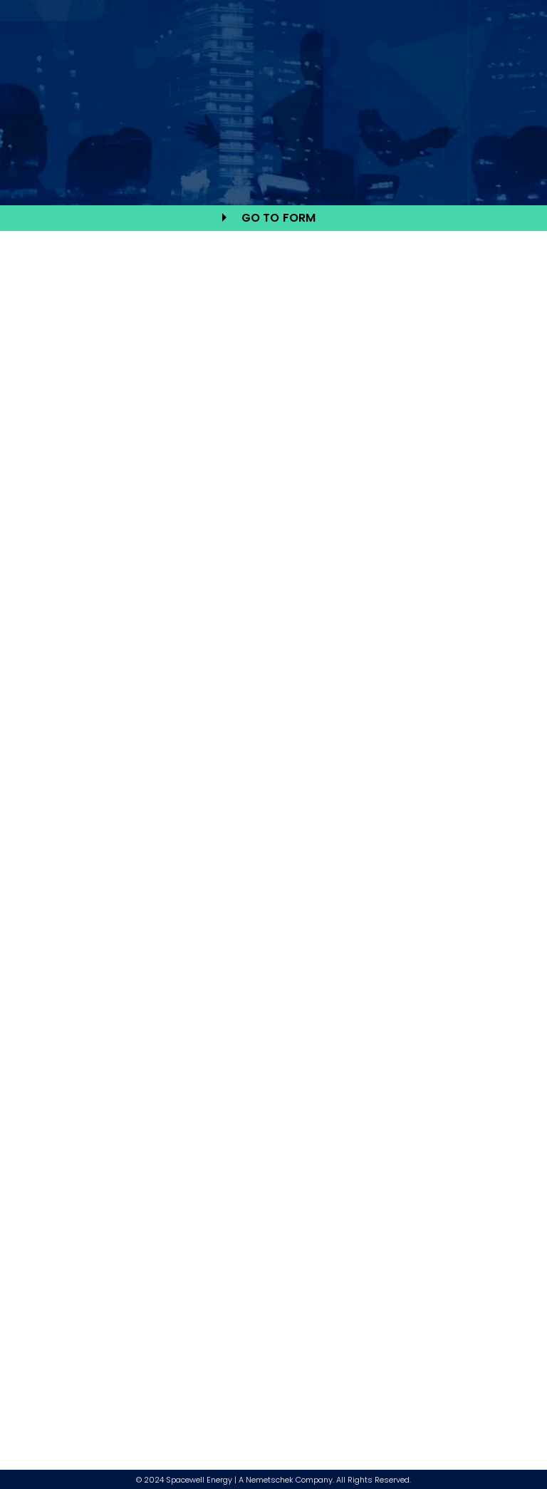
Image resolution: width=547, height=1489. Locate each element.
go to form (278, 218)
